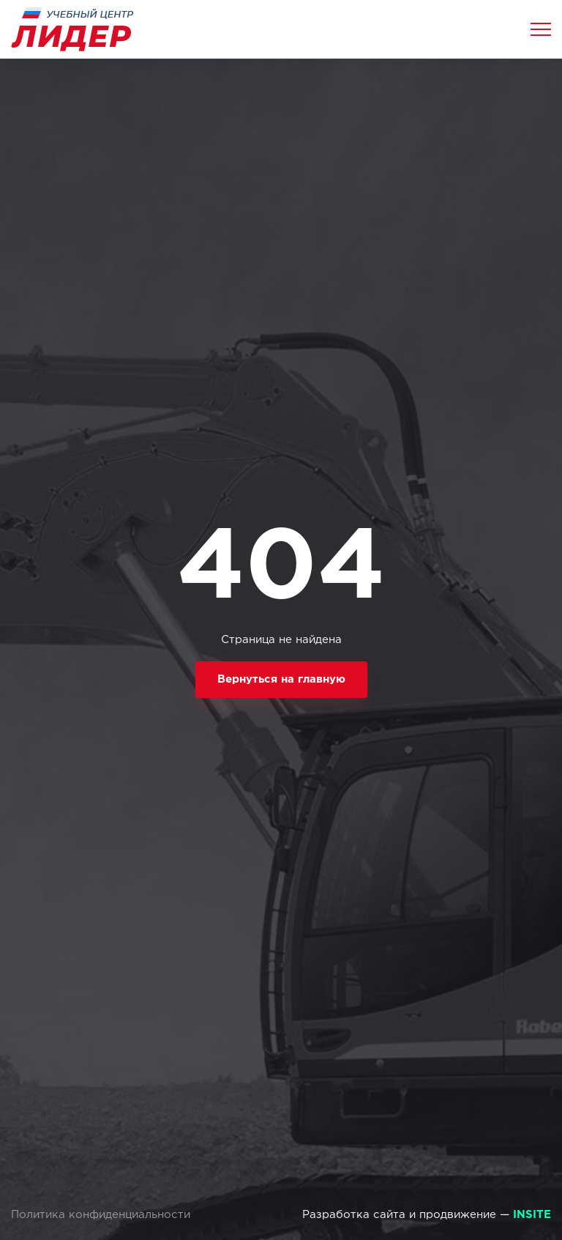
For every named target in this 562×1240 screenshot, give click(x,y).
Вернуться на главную (281, 679)
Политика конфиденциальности (100, 1214)
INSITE (532, 1214)
